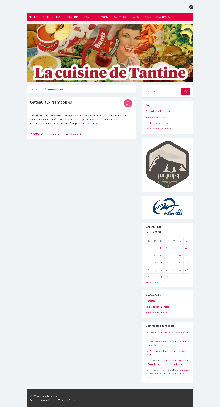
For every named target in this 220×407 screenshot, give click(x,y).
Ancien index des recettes (159, 111)
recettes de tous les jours (159, 123)
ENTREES (46, 16)
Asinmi (153, 351)
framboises (55, 134)
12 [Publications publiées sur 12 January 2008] (180, 255)
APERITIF (33, 16)
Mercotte (150, 300)
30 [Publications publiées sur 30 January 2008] (161, 277)
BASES (135, 16)
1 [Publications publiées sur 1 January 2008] (154, 248)
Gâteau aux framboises (51, 102)
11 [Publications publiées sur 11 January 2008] (173, 255)
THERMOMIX (102, 16)
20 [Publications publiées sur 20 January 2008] (186, 262)
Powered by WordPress (42, 400)
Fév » (155, 282)
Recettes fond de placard (159, 128)
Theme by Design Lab (69, 400)
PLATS (59, 16)
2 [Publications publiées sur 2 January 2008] (160, 248)
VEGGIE (87, 16)
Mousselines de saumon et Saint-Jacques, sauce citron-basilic (168, 374)
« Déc (148, 282)
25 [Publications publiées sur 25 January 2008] (174, 270)
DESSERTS (72, 16)
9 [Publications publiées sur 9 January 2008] (160, 255)
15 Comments (74, 134)
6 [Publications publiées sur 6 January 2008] (186, 248)
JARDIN (147, 16)
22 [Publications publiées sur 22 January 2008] (155, 270)
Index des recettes (155, 117)
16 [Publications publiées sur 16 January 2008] (161, 262)
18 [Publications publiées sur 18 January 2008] (174, 262)
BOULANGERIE (120, 16)
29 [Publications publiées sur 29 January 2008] (155, 277)
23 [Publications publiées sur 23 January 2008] (161, 270)
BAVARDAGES (163, 16)
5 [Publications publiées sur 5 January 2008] (179, 248)
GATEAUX (38, 134)
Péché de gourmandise (157, 306)
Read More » (90, 123)
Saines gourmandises (157, 312)
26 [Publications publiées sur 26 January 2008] (180, 270)
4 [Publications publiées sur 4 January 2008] (173, 248)
